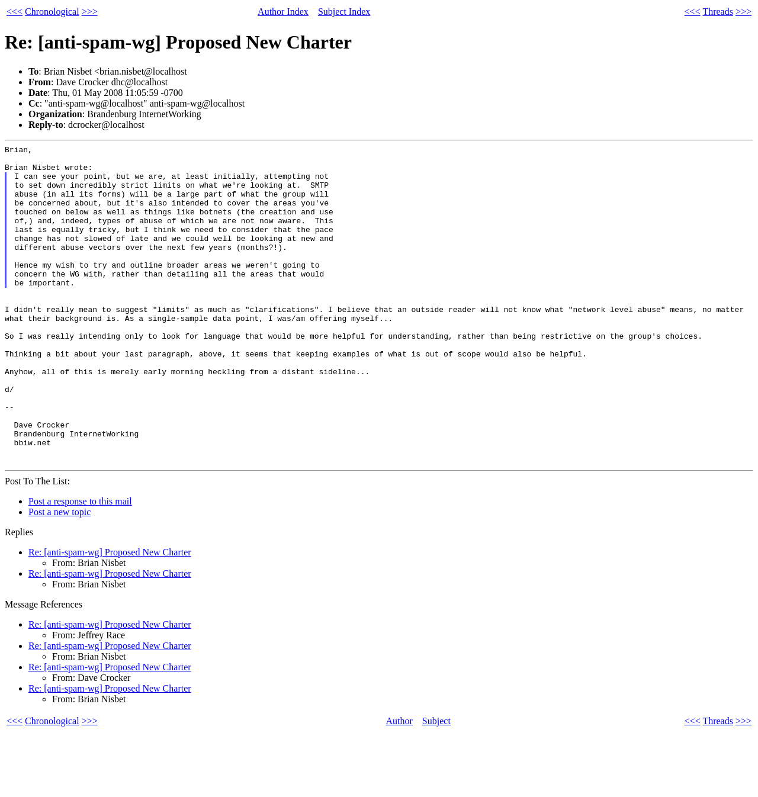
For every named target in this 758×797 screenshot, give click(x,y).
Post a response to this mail (80, 565)
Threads (717, 12)
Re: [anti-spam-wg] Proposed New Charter (109, 616)
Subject (436, 785)
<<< (15, 12)
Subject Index (344, 12)
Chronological (52, 12)
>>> (90, 12)
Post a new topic (59, 576)
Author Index (283, 12)
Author (399, 785)
